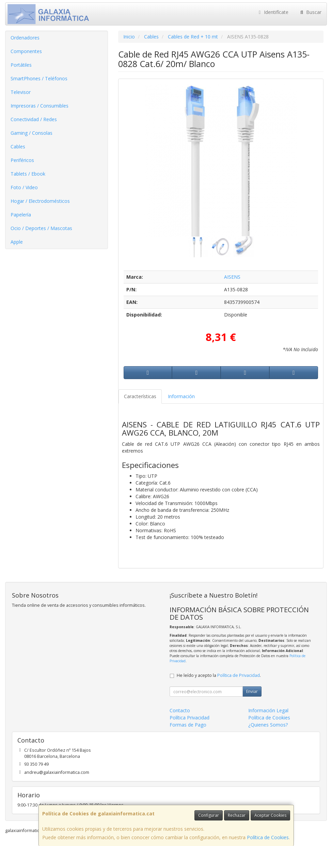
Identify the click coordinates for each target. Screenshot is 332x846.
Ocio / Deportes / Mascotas (41, 228)
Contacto (180, 710)
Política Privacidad (189, 717)
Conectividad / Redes (34, 119)
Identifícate (273, 12)
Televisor (21, 92)
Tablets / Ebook (28, 173)
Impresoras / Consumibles (39, 105)
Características (140, 396)
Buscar (310, 12)
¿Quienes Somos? (268, 724)
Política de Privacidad (238, 675)
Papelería (21, 214)
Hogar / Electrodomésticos (40, 201)
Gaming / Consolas (31, 133)
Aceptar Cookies (270, 815)
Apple (17, 242)
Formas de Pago (188, 724)
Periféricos (22, 160)
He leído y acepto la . (219, 675)
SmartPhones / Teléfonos (39, 78)
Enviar (252, 691)
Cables (18, 146)
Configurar (208, 815)
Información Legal (268, 710)
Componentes (26, 51)
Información (181, 396)
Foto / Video (24, 187)
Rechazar (237, 815)
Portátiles (21, 65)
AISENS (232, 277)
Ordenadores (25, 37)
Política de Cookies (268, 837)
